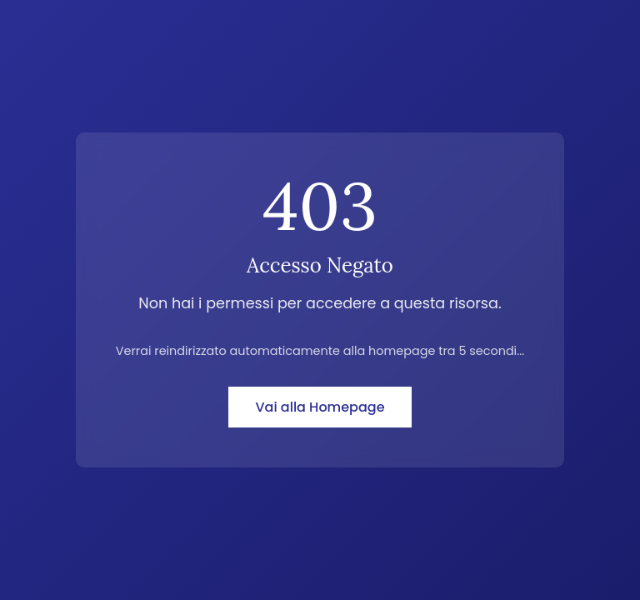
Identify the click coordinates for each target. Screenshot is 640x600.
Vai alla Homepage (319, 407)
